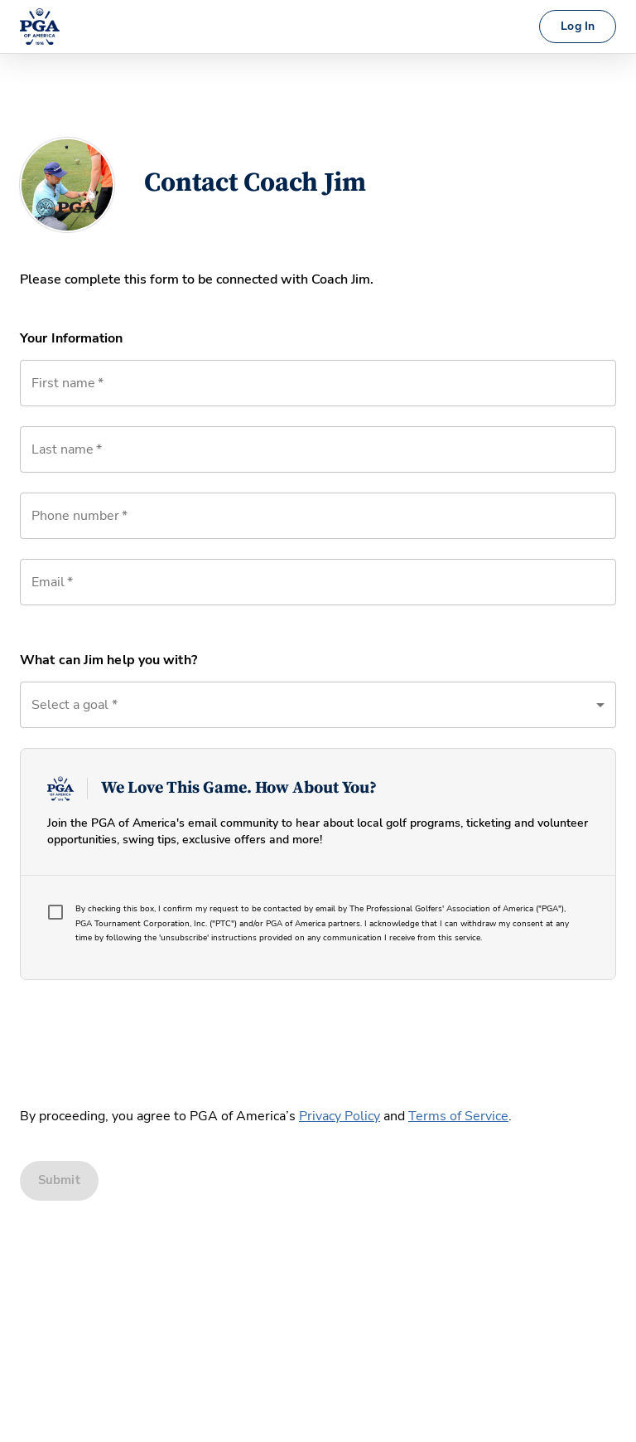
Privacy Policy (339, 1116)
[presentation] (146, 1039)
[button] (318, 705)
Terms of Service (458, 1116)
